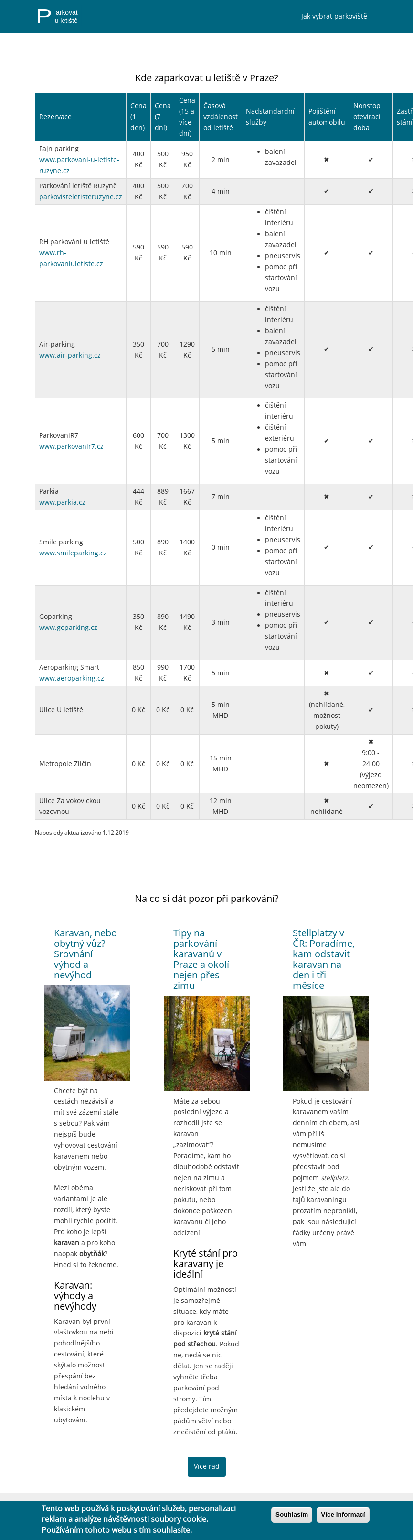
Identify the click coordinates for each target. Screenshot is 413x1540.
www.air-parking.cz (70, 355)
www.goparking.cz (68, 627)
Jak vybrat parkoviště (334, 16)
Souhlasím (291, 1514)
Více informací (343, 1514)
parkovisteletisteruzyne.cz (80, 197)
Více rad (207, 1466)
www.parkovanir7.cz (71, 446)
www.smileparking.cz (73, 553)
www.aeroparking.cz (71, 678)
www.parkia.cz (62, 502)
